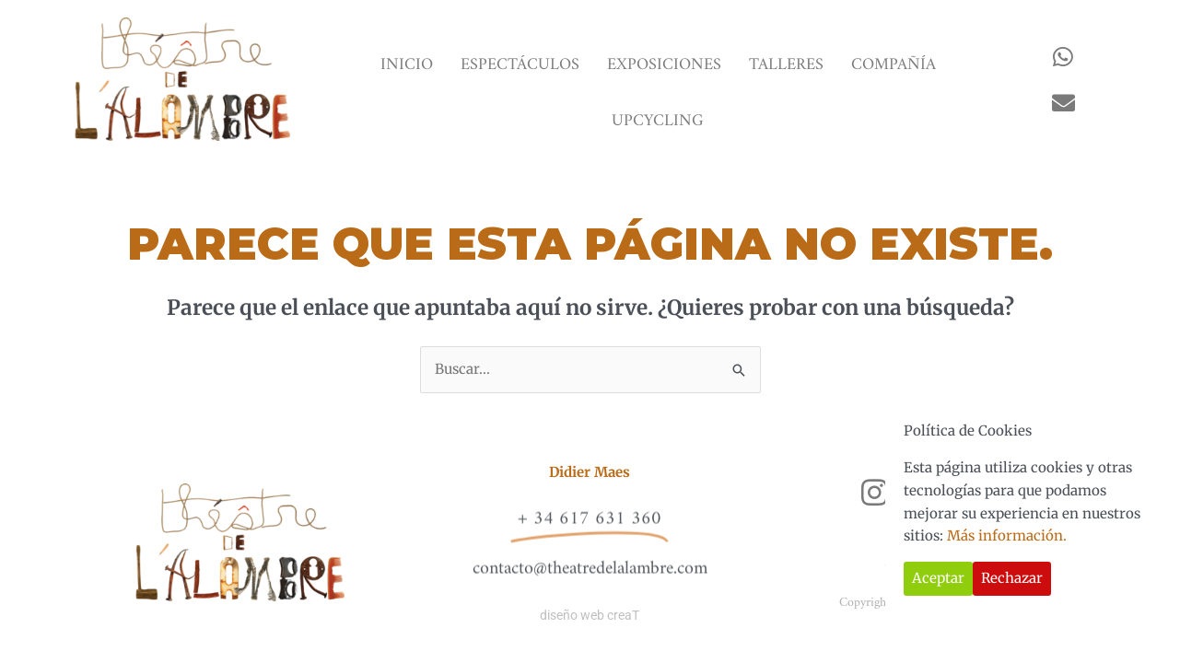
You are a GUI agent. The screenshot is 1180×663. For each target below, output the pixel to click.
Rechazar (1012, 578)
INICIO (406, 65)
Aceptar (938, 578)
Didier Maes (589, 472)
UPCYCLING (658, 121)
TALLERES (786, 65)
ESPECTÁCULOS (520, 65)
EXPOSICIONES (664, 65)
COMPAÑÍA (893, 65)
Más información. (1007, 535)
